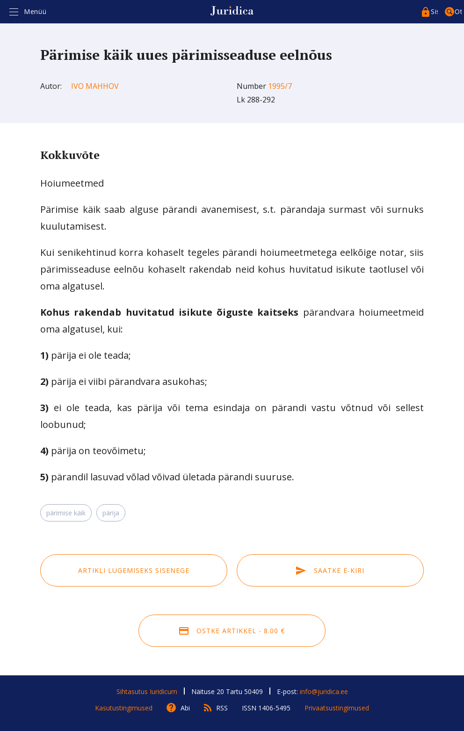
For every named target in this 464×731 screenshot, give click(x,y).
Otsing (458, 11)
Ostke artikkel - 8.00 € (232, 630)
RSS (222, 707)
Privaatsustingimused (336, 707)
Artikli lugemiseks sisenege (133, 570)
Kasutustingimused (123, 707)
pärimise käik (66, 512)
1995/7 (280, 86)
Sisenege (434, 11)
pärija (110, 512)
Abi (185, 707)
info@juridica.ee (324, 691)
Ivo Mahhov (95, 86)
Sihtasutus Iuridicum (146, 691)
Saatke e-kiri (330, 570)
